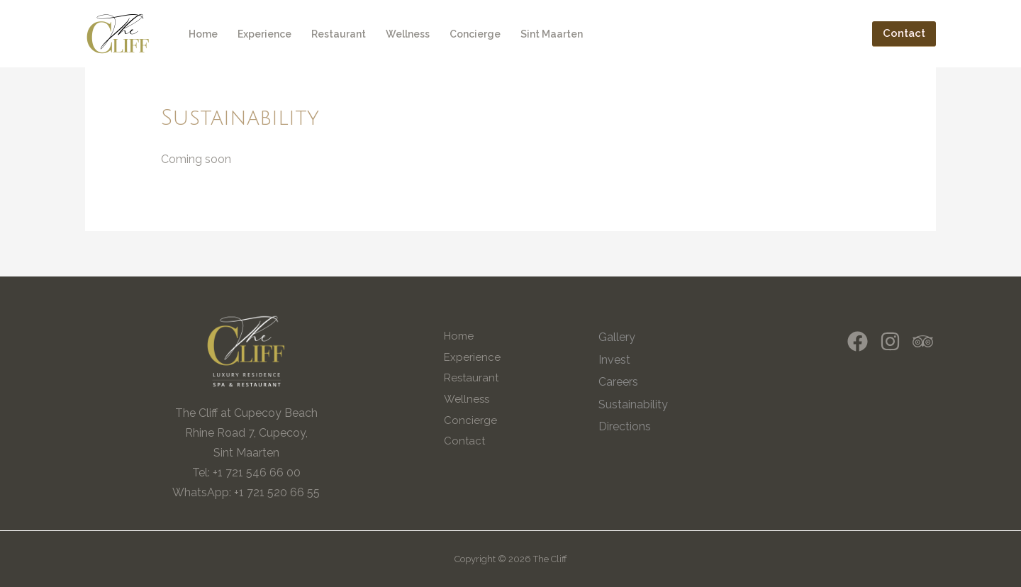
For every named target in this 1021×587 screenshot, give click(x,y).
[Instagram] (890, 341)
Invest (614, 360)
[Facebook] (857, 341)
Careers (618, 381)
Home (203, 34)
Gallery (616, 337)
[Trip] (923, 341)
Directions (624, 426)
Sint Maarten (551, 34)
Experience (264, 34)
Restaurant (338, 34)
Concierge (475, 34)
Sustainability (633, 404)
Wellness (408, 34)
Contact (464, 441)
